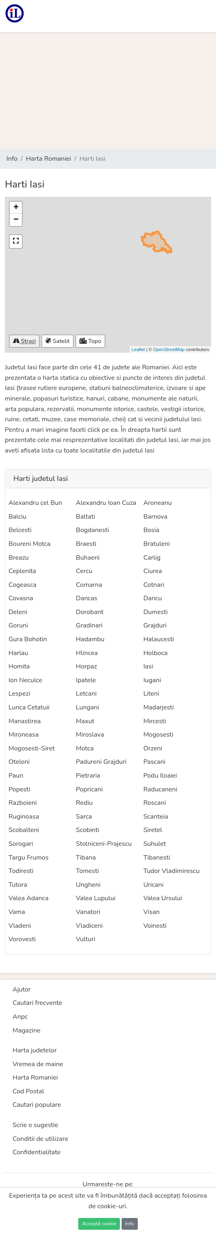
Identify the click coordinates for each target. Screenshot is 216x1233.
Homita (19, 666)
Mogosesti (158, 734)
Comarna (89, 584)
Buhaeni (88, 557)
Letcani (86, 693)
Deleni (18, 612)
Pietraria (88, 775)
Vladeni (20, 925)
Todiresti (21, 871)
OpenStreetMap (169, 349)
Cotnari (154, 584)
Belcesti (20, 530)
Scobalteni (24, 830)
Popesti (19, 789)
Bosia (151, 530)
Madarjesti (158, 707)
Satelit (57, 341)
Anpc (20, 1016)
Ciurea (152, 571)
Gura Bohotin (28, 639)
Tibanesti (156, 857)
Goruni (18, 625)
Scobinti (87, 830)
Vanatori (88, 912)
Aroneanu (157, 502)
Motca (85, 748)
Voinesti (155, 925)
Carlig (152, 557)
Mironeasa (23, 734)
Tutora (18, 884)
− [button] (16, 220)
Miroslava (90, 734)
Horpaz (86, 666)
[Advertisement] (108, 90)
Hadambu (90, 639)
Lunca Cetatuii (29, 707)
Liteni (151, 693)
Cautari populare (37, 1104)
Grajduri (155, 625)
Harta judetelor (35, 1050)
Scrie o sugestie (35, 1125)
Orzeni (153, 748)
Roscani (154, 802)
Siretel (152, 830)
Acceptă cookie (99, 1223)
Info (11, 158)
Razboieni (23, 802)
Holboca (155, 653)
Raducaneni (160, 789)
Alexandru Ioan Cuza (106, 502)
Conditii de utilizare (40, 1138)
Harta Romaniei (48, 158)
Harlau (18, 653)
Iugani (152, 680)
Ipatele (86, 680)
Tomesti (87, 871)
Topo (90, 341)
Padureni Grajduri (101, 761)
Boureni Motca (30, 543)
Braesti (86, 543)
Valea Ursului (162, 898)
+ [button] (16, 208)
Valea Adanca (29, 898)
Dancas (86, 598)
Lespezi (19, 693)
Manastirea (25, 721)
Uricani (153, 884)
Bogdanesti (92, 530)
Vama (17, 912)
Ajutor (22, 989)
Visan (151, 912)
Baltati (85, 516)
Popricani (89, 789)
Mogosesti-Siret (32, 748)
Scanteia (155, 816)
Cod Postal (28, 1091)
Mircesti (154, 721)
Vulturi (85, 939)
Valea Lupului (95, 898)
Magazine (27, 1030)
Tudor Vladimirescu (171, 871)
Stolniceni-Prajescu (104, 843)
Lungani (87, 707)
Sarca (84, 816)
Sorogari (21, 843)
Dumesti (155, 612)
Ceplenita (22, 571)
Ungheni (88, 884)
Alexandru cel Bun (35, 502)
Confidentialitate (37, 1152)
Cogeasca (22, 584)
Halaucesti (158, 639)
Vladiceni (89, 925)
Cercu (84, 571)
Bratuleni (156, 543)
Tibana (86, 857)
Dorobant (89, 612)
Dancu (152, 598)
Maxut (85, 721)
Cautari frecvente (37, 1002)
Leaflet (138, 349)
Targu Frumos (29, 857)
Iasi (148, 666)
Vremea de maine (38, 1064)
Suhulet (154, 843)
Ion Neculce (25, 680)
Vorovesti (22, 939)
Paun (16, 775)
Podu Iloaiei (160, 775)
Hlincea (87, 653)
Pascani (154, 761)
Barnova (155, 516)
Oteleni (19, 761)
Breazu (19, 557)
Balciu (17, 516)
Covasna (21, 598)
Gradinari (89, 625)
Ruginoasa (24, 816)
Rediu (84, 802)
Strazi (24, 341)
